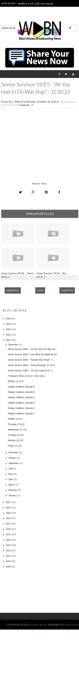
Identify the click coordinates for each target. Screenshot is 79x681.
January (12, 495)
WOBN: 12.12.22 (16, 381)
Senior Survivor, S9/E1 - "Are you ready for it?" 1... (31, 370)
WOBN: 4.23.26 (34, 17)
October (12, 458)
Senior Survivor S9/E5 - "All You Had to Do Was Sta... (32, 349)
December (13, 344)
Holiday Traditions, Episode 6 (21, 387)
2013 (8, 545)
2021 (8, 502)
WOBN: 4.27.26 (26, 3)
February (12, 490)
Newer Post (12, 290)
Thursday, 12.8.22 (16, 424)
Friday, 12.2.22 (15, 446)
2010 (8, 561)
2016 (8, 529)
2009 (8, 566)
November (13, 452)
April (10, 479)
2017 (8, 524)
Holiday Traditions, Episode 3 (21, 403)
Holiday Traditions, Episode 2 (21, 408)
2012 (8, 550)
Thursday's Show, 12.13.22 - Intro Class (26, 376)
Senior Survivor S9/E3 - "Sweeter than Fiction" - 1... (31, 360)
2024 (8, 329)
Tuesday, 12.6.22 (16, 435)
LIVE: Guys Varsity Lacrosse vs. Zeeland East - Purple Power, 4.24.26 (34, 8)
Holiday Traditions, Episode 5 (21, 392)
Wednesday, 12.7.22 (17, 429)
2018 (8, 518)
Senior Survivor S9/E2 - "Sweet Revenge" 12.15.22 (31, 365)
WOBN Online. (39, 624)
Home (40, 290)
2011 (8, 556)
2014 (8, 540)
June (10, 468)
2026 (8, 318)
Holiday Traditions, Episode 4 (21, 397)
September (13, 463)
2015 (8, 534)
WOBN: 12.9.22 (15, 419)
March (11, 485)
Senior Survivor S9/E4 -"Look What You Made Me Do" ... (34, 354)
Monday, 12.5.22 (15, 440)
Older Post (67, 290)
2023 (8, 335)
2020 (8, 507)
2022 (8, 340)
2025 (8, 324)
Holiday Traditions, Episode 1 (21, 413)
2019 (8, 513)
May (10, 474)
